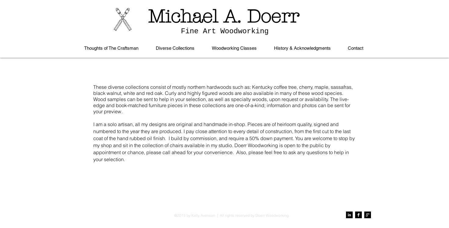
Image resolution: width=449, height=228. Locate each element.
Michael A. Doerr (223, 16)
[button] (175, 48)
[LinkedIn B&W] (349, 215)
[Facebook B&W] (358, 215)
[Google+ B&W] (367, 215)
